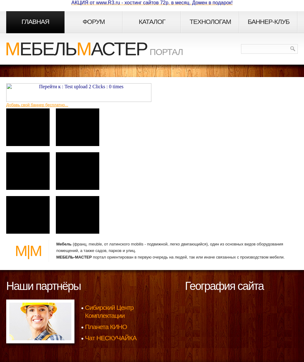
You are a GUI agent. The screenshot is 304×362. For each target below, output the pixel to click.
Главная (35, 21)
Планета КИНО (106, 326)
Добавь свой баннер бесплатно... (37, 105)
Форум (94, 21)
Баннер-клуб (269, 21)
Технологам (210, 21)
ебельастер (76, 49)
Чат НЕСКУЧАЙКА (110, 337)
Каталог (152, 21)
